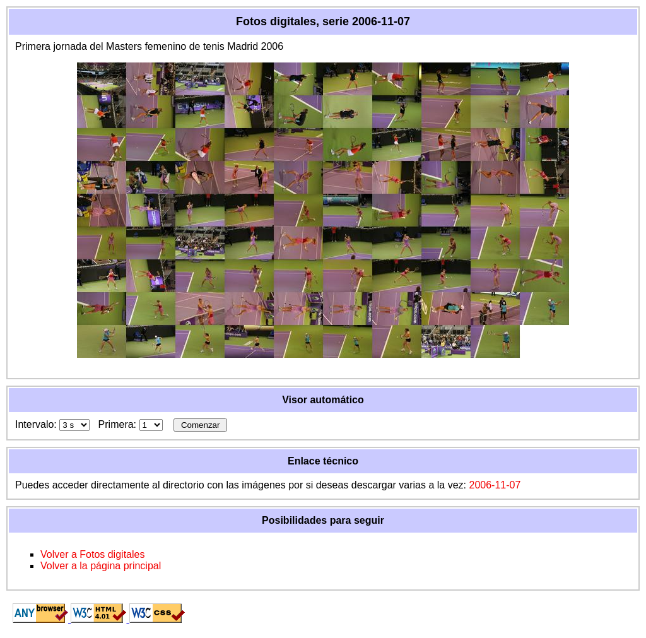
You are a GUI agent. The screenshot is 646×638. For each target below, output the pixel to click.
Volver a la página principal (100, 565)
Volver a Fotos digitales (92, 554)
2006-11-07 (494, 485)
